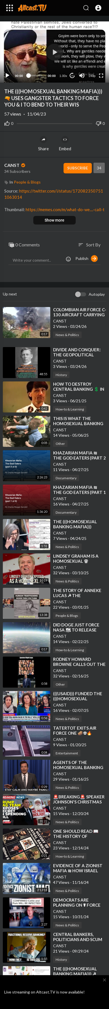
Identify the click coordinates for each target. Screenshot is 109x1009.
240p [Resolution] (92, 76)
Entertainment (67, 753)
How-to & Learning (70, 409)
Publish (86, 258)
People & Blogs (27, 182)
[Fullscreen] (101, 75)
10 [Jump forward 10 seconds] (72, 75)
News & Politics (67, 335)
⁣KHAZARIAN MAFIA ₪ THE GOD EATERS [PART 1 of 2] (79, 492)
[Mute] (82, 75)
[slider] (35, 75)
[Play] (7, 75)
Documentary (66, 478)
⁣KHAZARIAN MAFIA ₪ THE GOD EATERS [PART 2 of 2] (79, 457)
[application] (54, 52)
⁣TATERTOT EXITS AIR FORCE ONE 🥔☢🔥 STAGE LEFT (74, 733)
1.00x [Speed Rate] (63, 76)
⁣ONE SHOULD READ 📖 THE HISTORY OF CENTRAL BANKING (76, 836)
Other (60, 443)
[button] (98, 8)
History (61, 375)
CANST (15, 165)
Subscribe (77, 168)
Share (43, 143)
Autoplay (97, 294)
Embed (65, 143)
